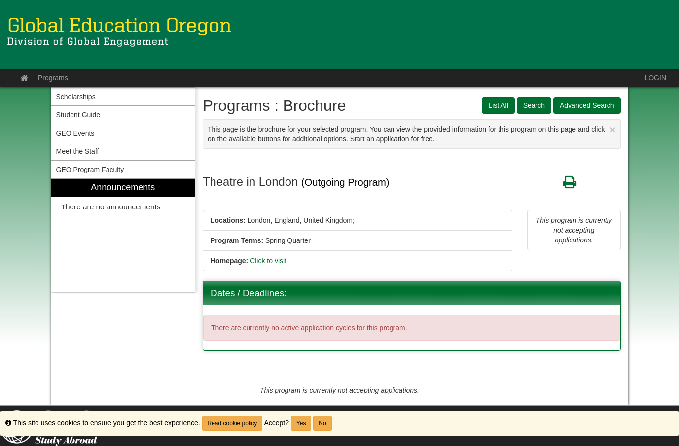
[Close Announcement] (612, 129)
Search (534, 105)
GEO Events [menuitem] (75, 133)
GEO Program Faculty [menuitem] (90, 169)
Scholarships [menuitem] (76, 97)
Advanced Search (587, 105)
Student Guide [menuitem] (78, 115)
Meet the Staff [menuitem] (77, 151)
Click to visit (268, 261)
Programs (53, 78)
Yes (301, 423)
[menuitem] (123, 236)
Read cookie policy (232, 423)
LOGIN (655, 78)
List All (498, 105)
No (322, 423)
